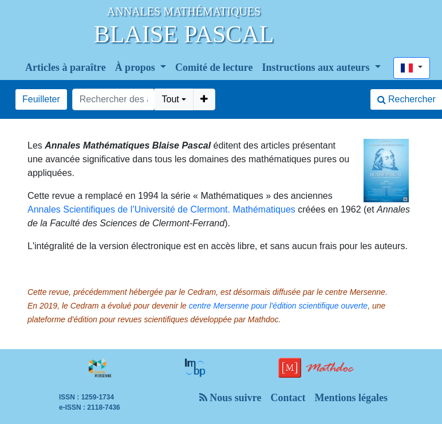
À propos (136, 67)
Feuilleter (41, 99)
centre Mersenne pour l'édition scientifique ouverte (278, 305)
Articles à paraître (65, 67)
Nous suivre (230, 397)
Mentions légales (351, 397)
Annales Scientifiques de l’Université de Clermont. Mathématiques (161, 209)
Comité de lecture (214, 67)
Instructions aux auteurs (317, 67)
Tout (170, 99)
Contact (287, 397)
